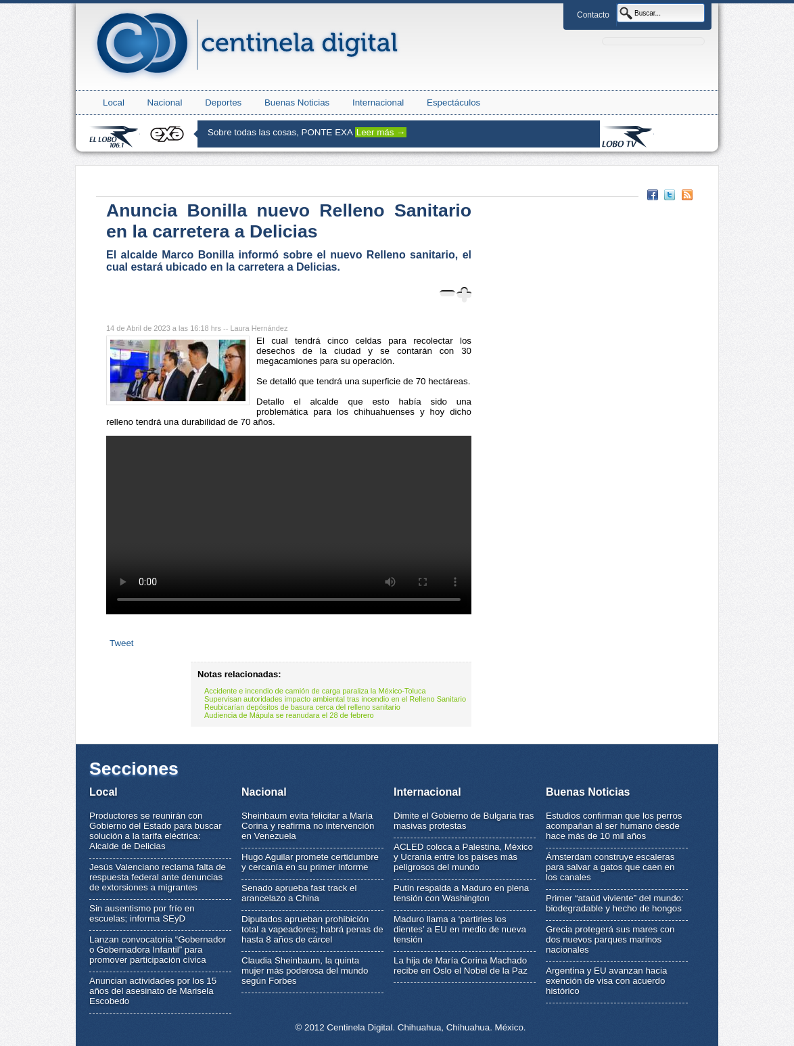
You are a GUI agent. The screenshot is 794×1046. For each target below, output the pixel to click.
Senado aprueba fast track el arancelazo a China (298, 893)
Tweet (122, 643)
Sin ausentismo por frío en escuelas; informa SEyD (142, 913)
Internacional (378, 102)
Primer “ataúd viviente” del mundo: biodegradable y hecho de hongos (615, 903)
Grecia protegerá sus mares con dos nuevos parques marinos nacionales (610, 939)
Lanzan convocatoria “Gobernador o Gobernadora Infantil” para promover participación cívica (157, 949)
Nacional (165, 102)
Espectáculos (453, 102)
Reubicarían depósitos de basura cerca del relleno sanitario (302, 707)
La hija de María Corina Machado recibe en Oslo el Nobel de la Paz (461, 965)
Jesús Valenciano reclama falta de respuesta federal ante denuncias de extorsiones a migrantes (157, 877)
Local (113, 102)
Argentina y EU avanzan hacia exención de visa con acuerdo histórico (606, 980)
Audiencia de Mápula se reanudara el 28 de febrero (289, 715)
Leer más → (381, 132)
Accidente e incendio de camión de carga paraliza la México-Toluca (315, 691)
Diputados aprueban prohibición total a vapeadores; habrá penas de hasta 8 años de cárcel (312, 929)
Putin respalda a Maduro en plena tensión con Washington (461, 893)
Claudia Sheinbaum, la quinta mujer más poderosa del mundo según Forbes (304, 970)
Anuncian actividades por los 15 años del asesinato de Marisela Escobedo (152, 991)
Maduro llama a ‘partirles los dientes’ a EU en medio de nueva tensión (460, 929)
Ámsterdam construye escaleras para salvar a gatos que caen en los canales (610, 867)
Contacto (593, 15)
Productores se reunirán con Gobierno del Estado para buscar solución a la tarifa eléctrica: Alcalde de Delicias (155, 831)
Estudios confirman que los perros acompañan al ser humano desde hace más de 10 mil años (614, 826)
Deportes (223, 102)
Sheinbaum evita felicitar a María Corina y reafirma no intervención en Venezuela (307, 826)
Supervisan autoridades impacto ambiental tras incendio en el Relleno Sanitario (335, 699)
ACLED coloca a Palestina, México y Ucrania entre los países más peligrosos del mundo (463, 857)
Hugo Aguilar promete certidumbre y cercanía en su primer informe (310, 862)
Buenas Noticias (296, 102)
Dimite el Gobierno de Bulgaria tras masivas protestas (464, 821)
